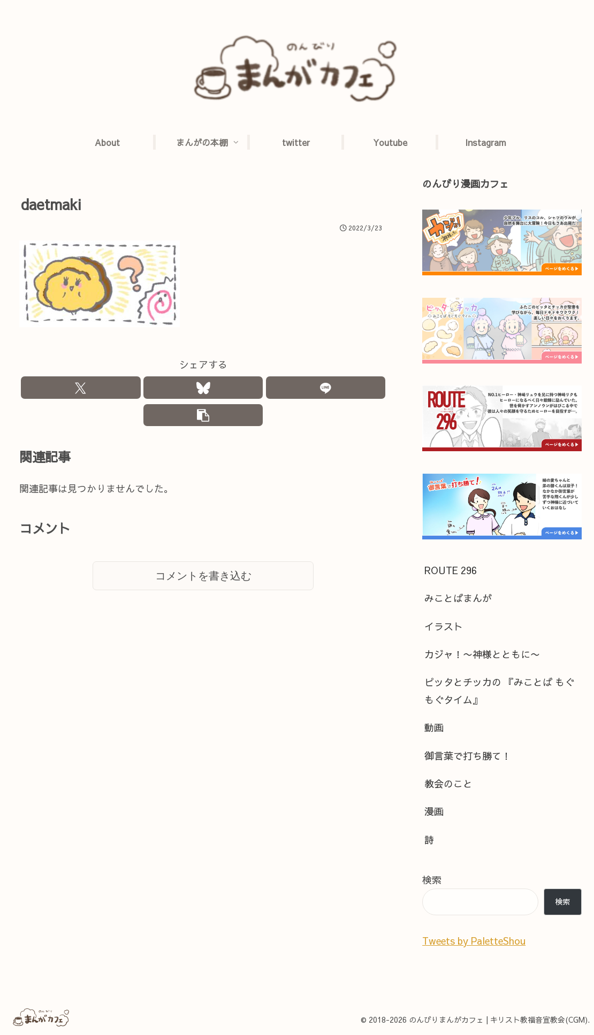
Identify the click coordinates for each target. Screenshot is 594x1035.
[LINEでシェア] (326, 388)
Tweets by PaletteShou (474, 940)
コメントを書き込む (203, 579)
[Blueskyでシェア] (203, 388)
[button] (203, 418)
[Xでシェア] (81, 388)
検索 (431, 879)
